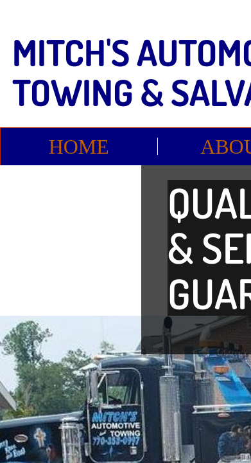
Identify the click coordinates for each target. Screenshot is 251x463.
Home (79, 146)
